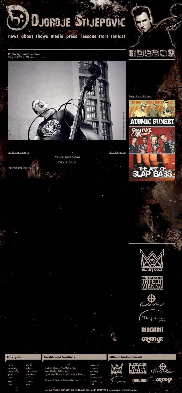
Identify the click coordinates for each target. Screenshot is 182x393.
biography (13, 368)
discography (13, 371)
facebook (94, 364)
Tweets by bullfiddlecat (140, 96)
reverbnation (96, 377)
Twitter (148, 53)
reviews (29, 377)
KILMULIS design (68, 368)
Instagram (140, 53)
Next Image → (117, 152)
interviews (30, 374)
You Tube (155, 53)
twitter (93, 374)
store (28, 384)
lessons (29, 380)
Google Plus (171, 53)
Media (57, 36)
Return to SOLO (67, 162)
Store (103, 36)
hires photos (31, 371)
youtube (94, 371)
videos (29, 368)
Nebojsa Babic (76, 374)
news (10, 364)
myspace (94, 368)
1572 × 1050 (23, 57)
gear (10, 374)
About (27, 36)
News (13, 36)
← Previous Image (18, 152)
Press (72, 36)
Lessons (88, 36)
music (10, 384)
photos (29, 364)
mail (92, 384)
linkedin (93, 380)
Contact (118, 36)
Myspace (163, 53)
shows (10, 380)
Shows (42, 36)
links (10, 377)
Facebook (132, 53)
